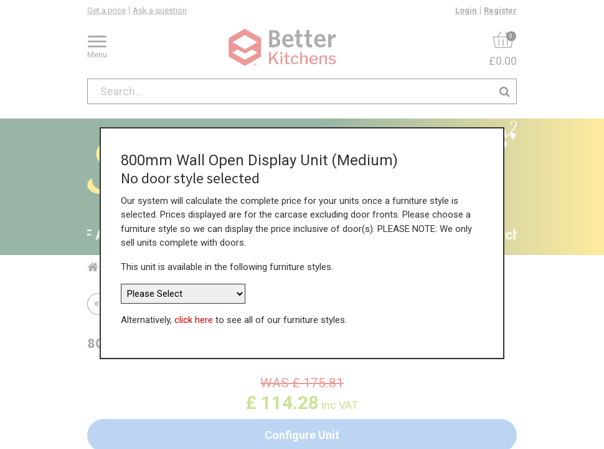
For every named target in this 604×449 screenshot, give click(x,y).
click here (193, 315)
